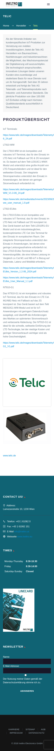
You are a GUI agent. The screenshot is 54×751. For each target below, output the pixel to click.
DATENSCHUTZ (36, 733)
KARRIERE (13, 729)
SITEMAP (30, 729)
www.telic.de (9, 455)
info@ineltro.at (21, 531)
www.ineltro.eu (24, 536)
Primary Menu (48, 4)
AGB (43, 729)
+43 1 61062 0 (23, 521)
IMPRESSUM (16, 733)
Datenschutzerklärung (14, 682)
